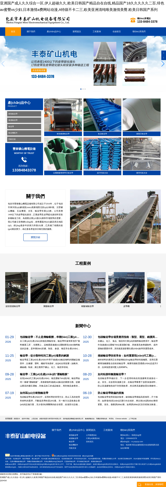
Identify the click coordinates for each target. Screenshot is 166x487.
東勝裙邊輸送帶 (96, 461)
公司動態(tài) (91, 435)
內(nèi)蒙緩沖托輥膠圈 (141, 459)
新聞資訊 (77, 31)
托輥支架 (12, 139)
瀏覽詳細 (35, 237)
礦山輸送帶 (36, 459)
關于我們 (31, 31)
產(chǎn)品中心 (54, 31)
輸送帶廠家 (26, 459)
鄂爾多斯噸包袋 (101, 419)
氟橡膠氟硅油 (89, 419)
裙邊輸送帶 (13, 120)
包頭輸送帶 (17, 459)
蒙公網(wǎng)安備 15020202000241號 (67, 456)
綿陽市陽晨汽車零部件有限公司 (50, 419)
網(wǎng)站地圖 (87, 456)
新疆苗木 (17, 419)
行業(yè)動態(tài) (93, 438)
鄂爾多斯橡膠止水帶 (109, 459)
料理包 (111, 419)
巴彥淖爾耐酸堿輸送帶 (17, 461)
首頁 (13, 31)
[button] (163, 64)
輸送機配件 (13, 133)
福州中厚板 (26, 419)
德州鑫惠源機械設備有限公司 (73, 419)
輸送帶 (11, 126)
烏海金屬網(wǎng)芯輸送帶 (53, 461)
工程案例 (97, 31)
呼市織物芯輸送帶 (83, 461)
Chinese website (121, 419)
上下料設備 (132, 419)
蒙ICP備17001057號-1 (42, 456)
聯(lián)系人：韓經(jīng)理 (130, 435)
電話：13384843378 (128, 438)
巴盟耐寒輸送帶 (69, 461)
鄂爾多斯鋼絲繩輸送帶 (35, 461)
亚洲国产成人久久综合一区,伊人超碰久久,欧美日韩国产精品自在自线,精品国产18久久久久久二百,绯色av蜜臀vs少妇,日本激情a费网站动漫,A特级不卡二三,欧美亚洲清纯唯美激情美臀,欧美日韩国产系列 (80, 477)
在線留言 (117, 31)
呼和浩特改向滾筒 (80, 459)
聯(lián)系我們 (139, 31)
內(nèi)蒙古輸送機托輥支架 (50, 459)
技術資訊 (89, 442)
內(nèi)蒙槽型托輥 (94, 459)
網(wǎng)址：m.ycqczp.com (131, 442)
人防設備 (34, 419)
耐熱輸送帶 (13, 114)
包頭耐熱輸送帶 (66, 459)
